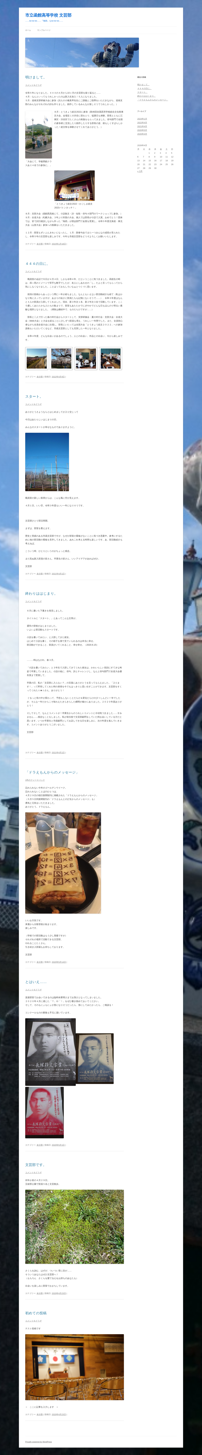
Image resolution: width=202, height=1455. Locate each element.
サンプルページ (43, 30)
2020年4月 (142, 134)
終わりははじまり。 (41, 593)
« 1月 (140, 171)
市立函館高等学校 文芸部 (48, 15)
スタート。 (34, 396)
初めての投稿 (36, 1313)
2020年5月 (142, 130)
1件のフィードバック (35, 780)
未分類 (40, 244)
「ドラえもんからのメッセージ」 (52, 772)
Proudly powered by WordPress (38, 1442)
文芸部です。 (35, 1165)
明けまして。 (36, 77)
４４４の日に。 (37, 264)
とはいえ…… (36, 982)
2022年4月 (142, 122)
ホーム (28, 30)
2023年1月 (142, 119)
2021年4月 (142, 126)
